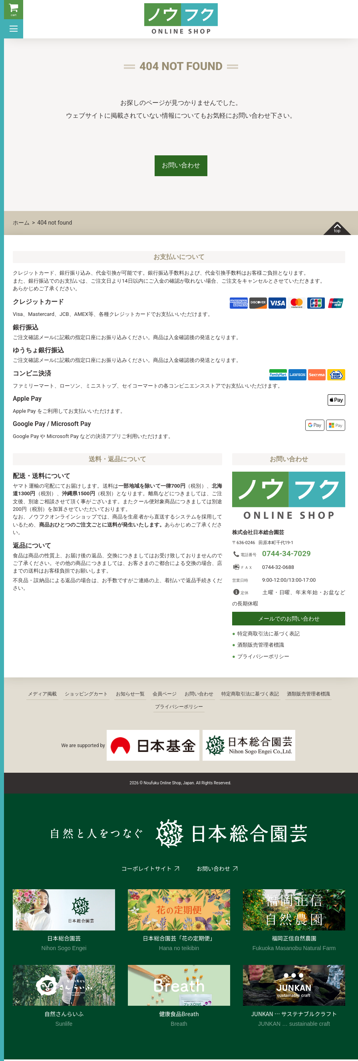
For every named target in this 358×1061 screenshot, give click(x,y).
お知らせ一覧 (130, 695)
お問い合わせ (181, 166)
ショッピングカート (86, 695)
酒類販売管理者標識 (260, 646)
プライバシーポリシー (263, 658)
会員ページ (165, 695)
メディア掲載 (42, 695)
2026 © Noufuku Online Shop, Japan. (162, 784)
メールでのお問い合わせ (289, 620)
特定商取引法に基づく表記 (268, 635)
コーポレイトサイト (146, 870)
